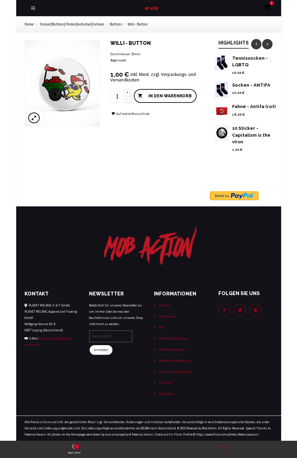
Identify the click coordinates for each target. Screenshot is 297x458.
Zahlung (164, 382)
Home (28, 24)
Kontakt (164, 305)
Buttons (116, 24)
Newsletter (165, 394)
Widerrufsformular (172, 349)
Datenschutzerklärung (174, 360)
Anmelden (101, 350)
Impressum (167, 316)
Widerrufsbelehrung (172, 338)
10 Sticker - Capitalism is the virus (251, 135)
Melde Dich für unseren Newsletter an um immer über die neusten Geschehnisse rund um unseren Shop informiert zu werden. (116, 314)
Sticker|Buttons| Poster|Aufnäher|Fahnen (72, 24)
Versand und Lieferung (174, 371)
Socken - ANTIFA (251, 85)
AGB (161, 327)
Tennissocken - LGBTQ (250, 62)
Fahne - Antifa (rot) (254, 106)
